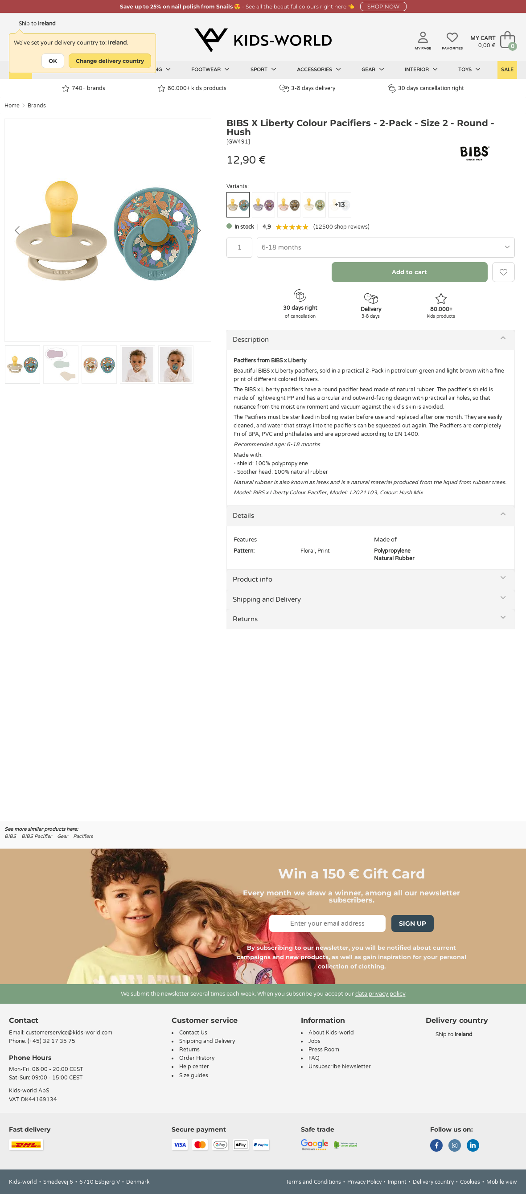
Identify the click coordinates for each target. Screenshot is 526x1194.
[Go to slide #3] (99, 364)
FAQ (314, 1058)
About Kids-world (331, 1033)
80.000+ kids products (192, 88)
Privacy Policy (364, 1182)
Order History (196, 1058)
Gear (373, 69)
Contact (23, 1020)
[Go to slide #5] (175, 364)
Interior (421, 69)
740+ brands (83, 88)
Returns (245, 619)
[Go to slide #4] (137, 364)
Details (243, 516)
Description (251, 340)
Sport (263, 69)
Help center (194, 1066)
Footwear (210, 69)
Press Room (323, 1049)
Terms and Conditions (313, 1182)
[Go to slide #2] (60, 364)
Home (12, 106)
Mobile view (501, 1182)
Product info (252, 579)
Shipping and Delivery (267, 599)
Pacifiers (83, 836)
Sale (507, 70)
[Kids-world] (263, 41)
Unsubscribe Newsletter (339, 1066)
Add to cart (409, 271)
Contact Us (193, 1033)
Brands (37, 106)
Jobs (314, 1041)
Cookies (470, 1182)
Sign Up (412, 923)
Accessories (319, 69)
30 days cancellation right (426, 88)
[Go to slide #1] (22, 364)
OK (53, 60)
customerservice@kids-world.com (69, 1033)
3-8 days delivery (307, 88)
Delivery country (433, 1182)
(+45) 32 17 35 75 (51, 1041)
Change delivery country (110, 60)
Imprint (397, 1182)
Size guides (193, 1075)
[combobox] (386, 248)
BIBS (10, 836)
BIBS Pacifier (36, 836)
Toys (469, 69)
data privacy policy (380, 993)
